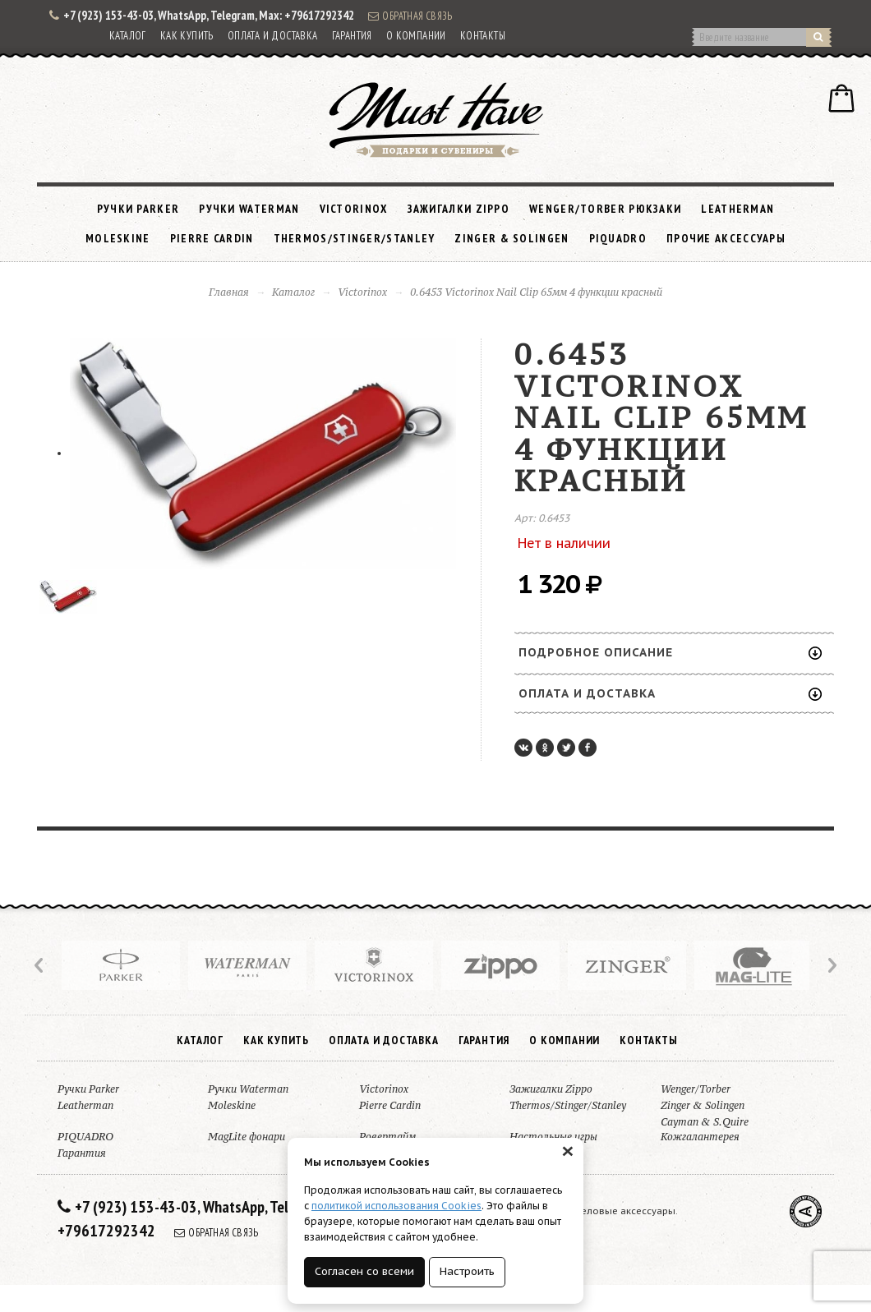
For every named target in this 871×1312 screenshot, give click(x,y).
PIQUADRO (618, 238)
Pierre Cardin (212, 238)
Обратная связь (410, 15)
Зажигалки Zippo (459, 208)
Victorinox (354, 208)
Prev (40, 965)
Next (831, 965)
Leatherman (737, 208)
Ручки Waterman (249, 208)
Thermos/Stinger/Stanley (355, 238)
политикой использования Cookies (396, 1205)
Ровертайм (387, 1136)
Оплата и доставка (273, 36)
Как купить (187, 36)
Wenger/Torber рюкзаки (605, 208)
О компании (416, 36)
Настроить (467, 1271)
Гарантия (352, 36)
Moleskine (117, 238)
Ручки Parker (138, 208)
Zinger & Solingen (511, 238)
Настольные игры (553, 1136)
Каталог (127, 36)
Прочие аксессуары (726, 238)
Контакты (482, 36)
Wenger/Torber (695, 1089)
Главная (229, 292)
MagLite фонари (246, 1136)
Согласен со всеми (364, 1271)
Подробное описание (670, 652)
